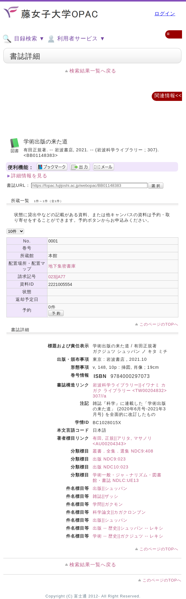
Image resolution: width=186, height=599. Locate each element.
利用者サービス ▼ (75, 38)
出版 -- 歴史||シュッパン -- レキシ (128, 528)
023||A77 (56, 276)
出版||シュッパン (110, 488)
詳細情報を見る (29, 175)
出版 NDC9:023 (109, 459)
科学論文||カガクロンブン (119, 512)
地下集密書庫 (62, 266)
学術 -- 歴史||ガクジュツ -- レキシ (128, 536)
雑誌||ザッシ (105, 496)
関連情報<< (168, 95)
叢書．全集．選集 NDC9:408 (123, 451)
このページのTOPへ (159, 324)
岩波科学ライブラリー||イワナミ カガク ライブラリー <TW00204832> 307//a (130, 390)
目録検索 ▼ (23, 38)
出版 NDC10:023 (110, 466)
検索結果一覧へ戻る (92, 70)
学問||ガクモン (108, 504)
